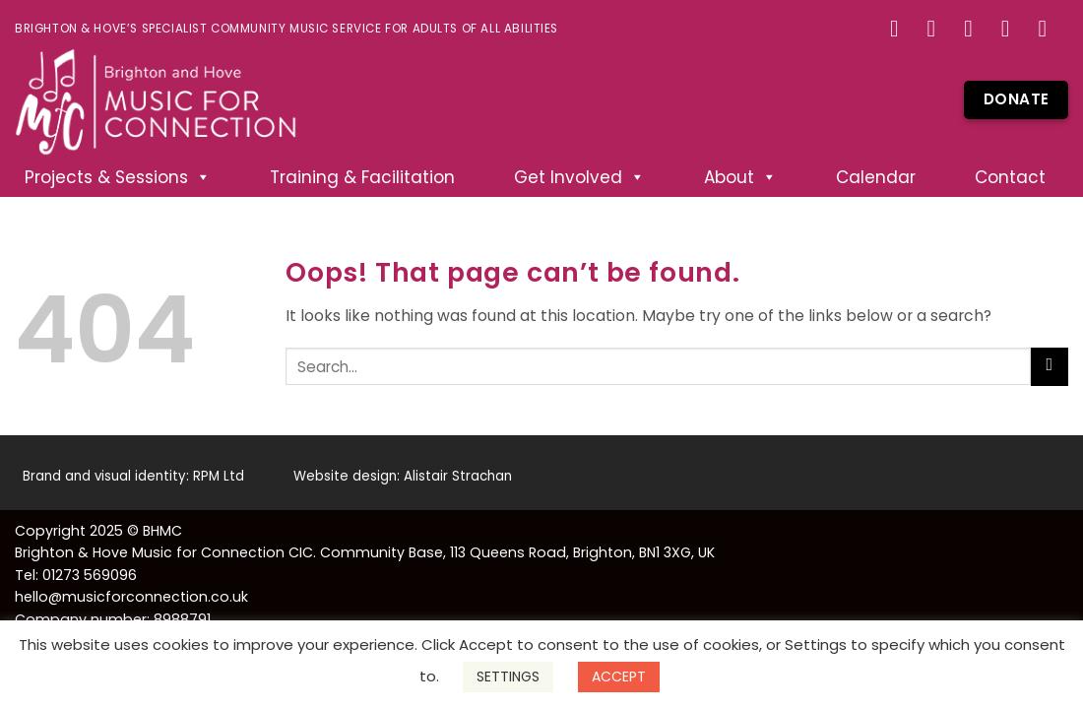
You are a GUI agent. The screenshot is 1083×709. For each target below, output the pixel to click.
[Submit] (1049, 367)
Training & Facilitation (362, 177)
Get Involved (579, 177)
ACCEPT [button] (619, 676)
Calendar (876, 177)
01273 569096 (89, 575)
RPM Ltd (218, 476)
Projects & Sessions (118, 177)
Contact (1010, 177)
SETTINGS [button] (508, 676)
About (740, 177)
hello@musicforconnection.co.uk (131, 597)
